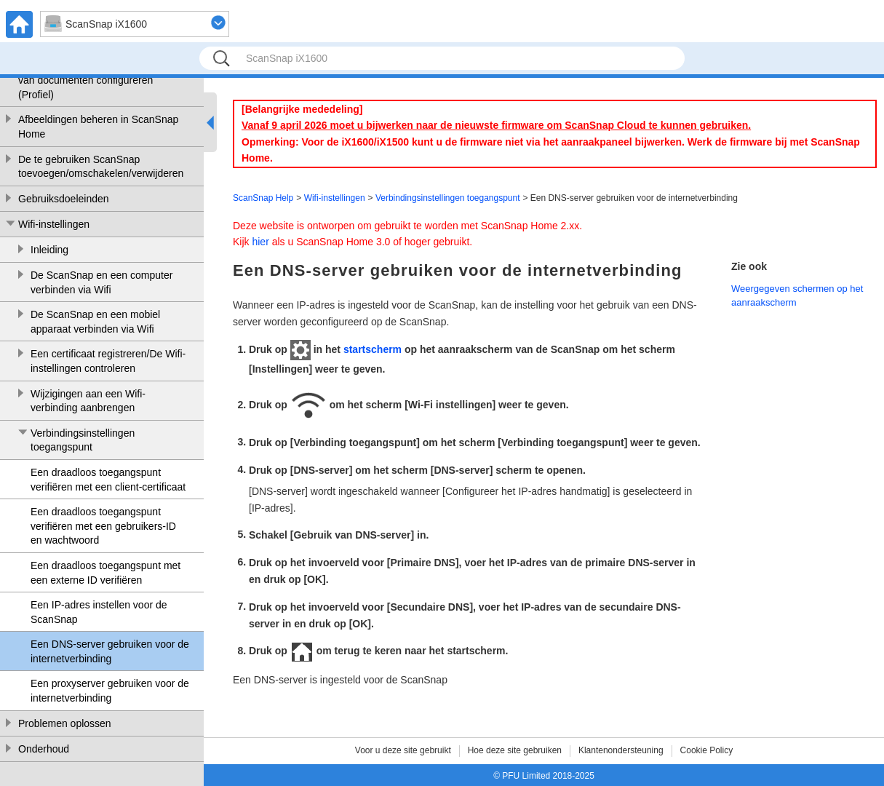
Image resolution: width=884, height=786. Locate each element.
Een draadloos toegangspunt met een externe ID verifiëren (105, 573)
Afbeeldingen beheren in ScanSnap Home (98, 127)
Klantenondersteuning (621, 750)
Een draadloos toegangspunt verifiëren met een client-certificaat (108, 480)
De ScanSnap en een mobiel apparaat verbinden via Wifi (95, 322)
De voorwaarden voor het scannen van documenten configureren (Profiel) (96, 80)
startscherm (372, 349)
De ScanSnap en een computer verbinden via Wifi (101, 282)
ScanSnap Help (263, 198)
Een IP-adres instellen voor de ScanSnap (99, 612)
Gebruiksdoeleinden (63, 199)
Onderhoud (43, 749)
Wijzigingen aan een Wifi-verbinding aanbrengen (88, 401)
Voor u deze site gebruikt (403, 750)
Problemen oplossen (64, 723)
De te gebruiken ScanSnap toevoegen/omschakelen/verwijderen (100, 167)
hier (260, 241)
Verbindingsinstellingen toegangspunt (83, 440)
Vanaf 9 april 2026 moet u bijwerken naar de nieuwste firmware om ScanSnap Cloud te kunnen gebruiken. (496, 125)
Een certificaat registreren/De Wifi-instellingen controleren (108, 361)
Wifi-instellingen (53, 224)
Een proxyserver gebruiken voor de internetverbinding (110, 691)
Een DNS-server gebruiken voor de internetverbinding (110, 651)
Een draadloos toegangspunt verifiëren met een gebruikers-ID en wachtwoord (103, 526)
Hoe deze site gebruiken (515, 750)
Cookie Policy (706, 750)
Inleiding (49, 249)
